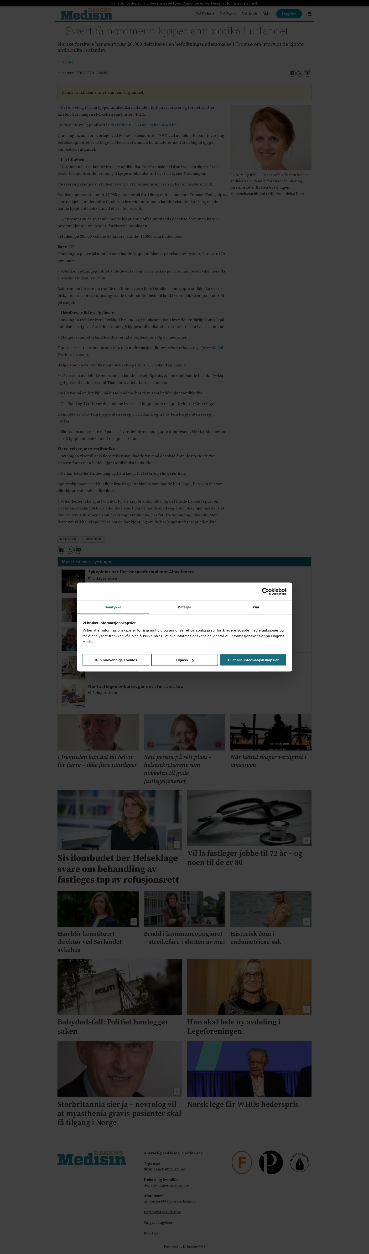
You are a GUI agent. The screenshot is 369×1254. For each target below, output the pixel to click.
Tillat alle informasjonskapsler (253, 660)
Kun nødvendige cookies (116, 660)
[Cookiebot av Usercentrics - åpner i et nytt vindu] (265, 591)
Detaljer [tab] (184, 607)
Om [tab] (256, 607)
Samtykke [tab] (112, 607)
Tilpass (185, 660)
